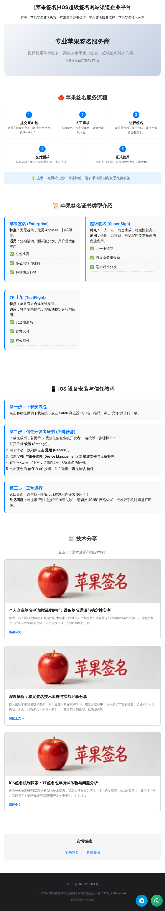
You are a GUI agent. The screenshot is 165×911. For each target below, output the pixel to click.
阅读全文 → (17, 632)
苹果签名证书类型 (73, 18)
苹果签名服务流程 (102, 18)
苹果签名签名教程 (43, 18)
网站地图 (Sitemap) (82, 899)
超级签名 (93, 852)
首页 (24, 18)
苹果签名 (72, 852)
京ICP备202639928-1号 (82, 884)
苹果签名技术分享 (131, 18)
